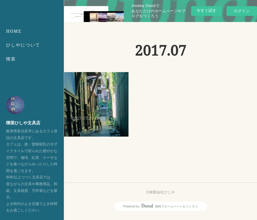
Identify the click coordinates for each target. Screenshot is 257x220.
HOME (14, 31)
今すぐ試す (206, 10)
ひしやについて (23, 45)
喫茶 (11, 59)
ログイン (242, 11)
